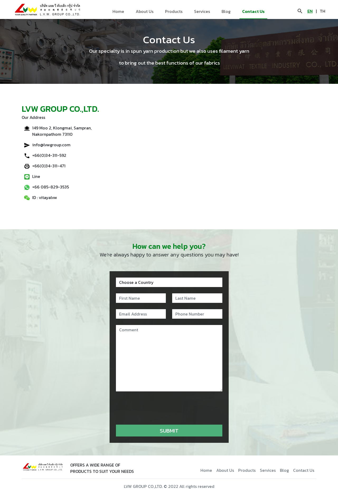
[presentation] (156, 408)
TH (322, 11)
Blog (226, 11)
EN (310, 11)
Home (118, 11)
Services (202, 11)
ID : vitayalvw (44, 197)
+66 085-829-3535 (50, 187)
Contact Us (253, 11)
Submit (169, 430)
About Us (144, 11)
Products (173, 11)
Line (36, 176)
